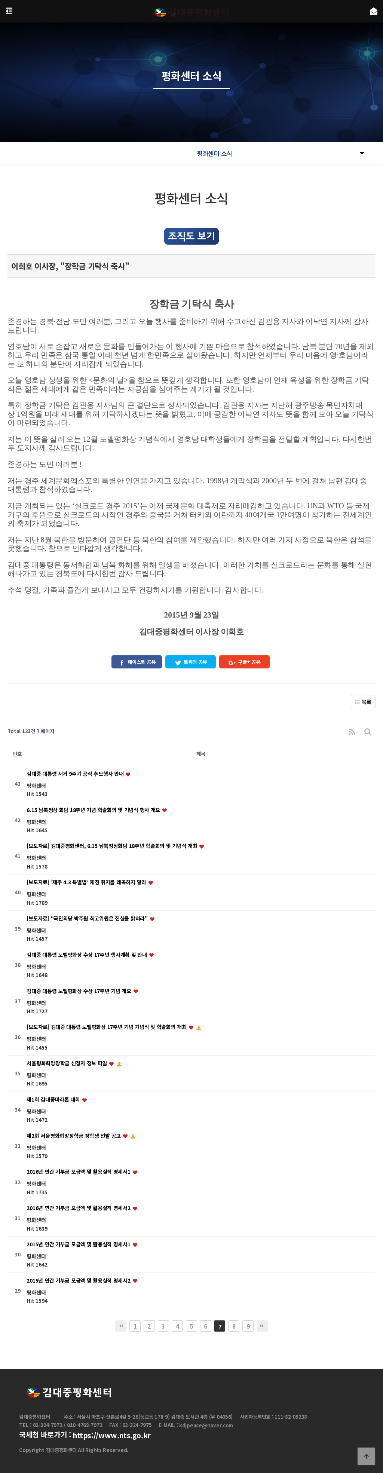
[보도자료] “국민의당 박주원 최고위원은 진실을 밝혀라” (88, 918)
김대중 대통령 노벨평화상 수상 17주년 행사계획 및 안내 (87, 954)
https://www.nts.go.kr (112, 1435)
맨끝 (262, 1326)
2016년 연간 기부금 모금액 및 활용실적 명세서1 (79, 1172)
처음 (120, 1326)
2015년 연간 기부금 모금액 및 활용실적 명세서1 (79, 1244)
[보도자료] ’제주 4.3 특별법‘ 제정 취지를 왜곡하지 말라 (87, 882)
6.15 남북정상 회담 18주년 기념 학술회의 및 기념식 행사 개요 (94, 810)
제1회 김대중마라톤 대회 (54, 1099)
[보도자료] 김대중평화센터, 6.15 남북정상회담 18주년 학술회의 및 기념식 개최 (113, 846)
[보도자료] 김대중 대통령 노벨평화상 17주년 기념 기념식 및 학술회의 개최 (107, 1027)
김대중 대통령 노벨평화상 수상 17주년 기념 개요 (79, 991)
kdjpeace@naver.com (206, 1425)
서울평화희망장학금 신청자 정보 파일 (67, 1063)
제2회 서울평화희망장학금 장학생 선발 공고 (74, 1135)
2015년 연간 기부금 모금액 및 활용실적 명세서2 (79, 1280)
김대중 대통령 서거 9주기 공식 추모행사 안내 (76, 773)
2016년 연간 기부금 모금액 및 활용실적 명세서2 (79, 1208)
